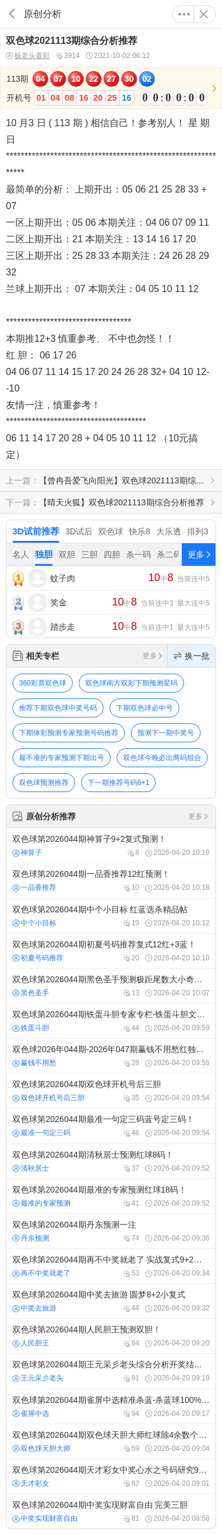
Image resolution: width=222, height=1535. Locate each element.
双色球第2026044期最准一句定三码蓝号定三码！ (111, 1125)
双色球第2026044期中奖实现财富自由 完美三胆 (111, 1511)
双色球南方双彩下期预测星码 (131, 683)
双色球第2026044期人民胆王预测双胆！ (111, 1336)
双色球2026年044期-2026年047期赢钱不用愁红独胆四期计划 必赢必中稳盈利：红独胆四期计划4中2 (111, 1056)
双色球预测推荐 (44, 782)
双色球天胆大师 (41, 1448)
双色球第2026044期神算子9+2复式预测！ (111, 845)
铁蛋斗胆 (30, 1028)
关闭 (203, 14)
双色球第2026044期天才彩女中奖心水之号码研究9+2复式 (111, 1476)
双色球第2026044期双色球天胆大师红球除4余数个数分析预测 (111, 1441)
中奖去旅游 (34, 1308)
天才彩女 (30, 1483)
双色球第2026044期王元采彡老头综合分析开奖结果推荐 (111, 1371)
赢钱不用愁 (34, 1063)
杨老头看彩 (28, 56)
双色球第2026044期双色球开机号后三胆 (111, 1090)
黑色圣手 (30, 993)
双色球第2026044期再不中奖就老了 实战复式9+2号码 (111, 1266)
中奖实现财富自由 (45, 1518)
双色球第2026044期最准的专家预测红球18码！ (111, 1196)
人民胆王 (30, 1343)
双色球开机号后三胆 (48, 1098)
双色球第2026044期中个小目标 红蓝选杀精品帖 (111, 916)
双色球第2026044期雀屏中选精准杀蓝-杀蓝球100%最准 (111, 1406)
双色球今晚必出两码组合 (162, 758)
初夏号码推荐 (37, 958)
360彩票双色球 (42, 683)
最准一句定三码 (41, 1133)
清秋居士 (30, 1168)
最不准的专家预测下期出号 (61, 758)
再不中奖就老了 (41, 1273)
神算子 (27, 852)
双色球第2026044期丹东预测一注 (111, 1231)
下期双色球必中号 (144, 708)
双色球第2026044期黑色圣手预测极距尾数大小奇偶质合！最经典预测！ (111, 986)
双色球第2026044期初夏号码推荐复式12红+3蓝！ (111, 951)
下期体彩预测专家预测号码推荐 (68, 733)
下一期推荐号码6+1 (118, 782)
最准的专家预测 (41, 1203)
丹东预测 (30, 1238)
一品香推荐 (34, 887)
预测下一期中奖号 (165, 733)
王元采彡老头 (37, 1378)
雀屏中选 (30, 1413)
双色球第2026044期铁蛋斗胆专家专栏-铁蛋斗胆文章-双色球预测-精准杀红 (111, 1021)
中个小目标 (34, 923)
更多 (184, 14)
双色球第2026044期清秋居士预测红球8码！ (111, 1161)
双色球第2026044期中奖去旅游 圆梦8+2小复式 (111, 1301)
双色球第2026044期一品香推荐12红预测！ (111, 880)
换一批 (191, 656)
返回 (12, 14)
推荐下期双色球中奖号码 (58, 708)
